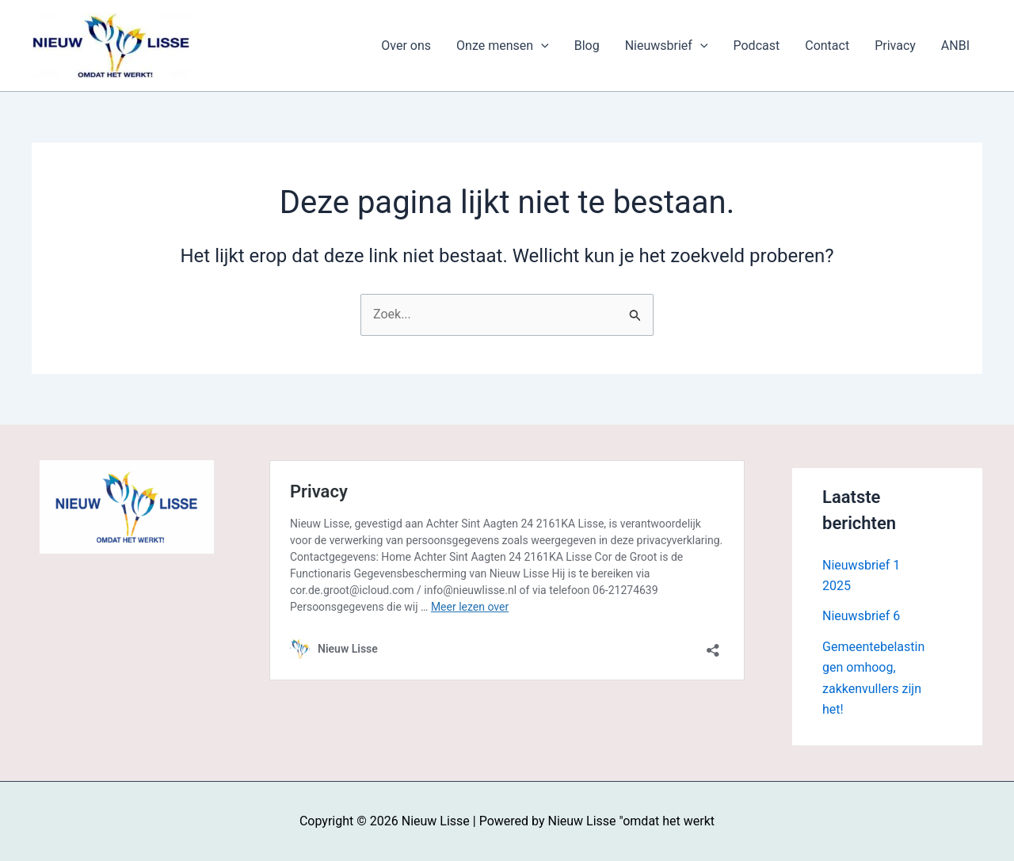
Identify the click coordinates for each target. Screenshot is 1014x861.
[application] (541, 46)
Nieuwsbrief (666, 46)
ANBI (955, 45)
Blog (587, 45)
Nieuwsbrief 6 (861, 615)
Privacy (895, 45)
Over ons (406, 45)
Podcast (757, 45)
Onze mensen (502, 46)
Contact (827, 45)
